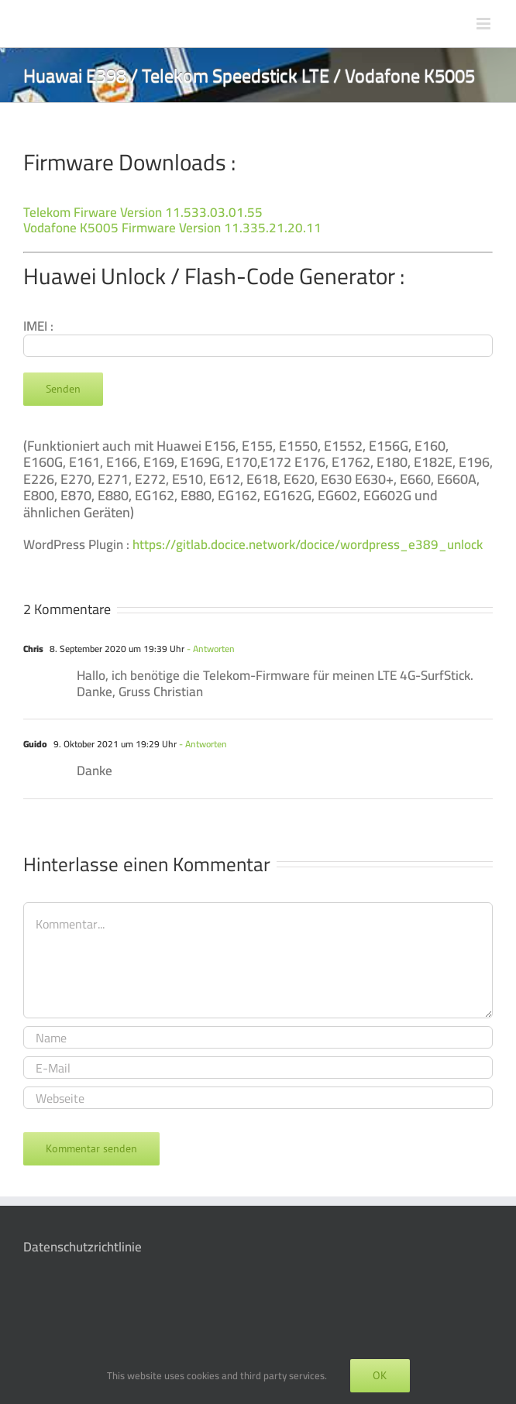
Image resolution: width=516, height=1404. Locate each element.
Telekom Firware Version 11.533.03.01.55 (143, 212)
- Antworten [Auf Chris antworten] (209, 648)
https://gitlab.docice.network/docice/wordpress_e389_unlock (307, 544)
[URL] (258, 1097)
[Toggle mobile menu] (484, 23)
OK (380, 1375)
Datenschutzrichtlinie (82, 1246)
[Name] (258, 1037)
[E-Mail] (258, 1067)
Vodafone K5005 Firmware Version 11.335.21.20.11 (172, 227)
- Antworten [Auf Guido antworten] (202, 744)
